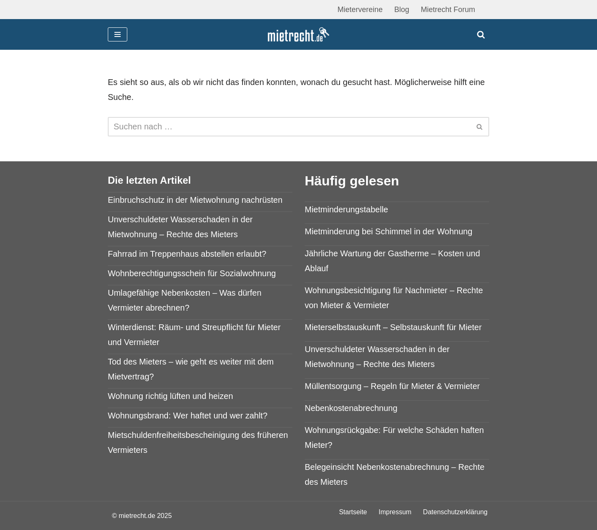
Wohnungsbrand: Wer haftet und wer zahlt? (187, 415)
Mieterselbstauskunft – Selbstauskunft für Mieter (393, 327)
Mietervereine (360, 9)
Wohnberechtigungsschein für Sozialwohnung (192, 273)
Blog (401, 9)
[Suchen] (481, 34)
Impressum (395, 511)
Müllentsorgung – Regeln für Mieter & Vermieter (392, 386)
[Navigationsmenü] (117, 34)
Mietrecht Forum (448, 9)
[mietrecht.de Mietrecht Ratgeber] (298, 35)
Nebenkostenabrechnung (351, 408)
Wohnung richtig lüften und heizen (170, 396)
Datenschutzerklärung (455, 511)
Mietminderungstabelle (346, 209)
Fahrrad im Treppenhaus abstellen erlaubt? (187, 253)
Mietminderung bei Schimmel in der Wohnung (388, 231)
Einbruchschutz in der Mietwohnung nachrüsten (195, 199)
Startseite (353, 511)
